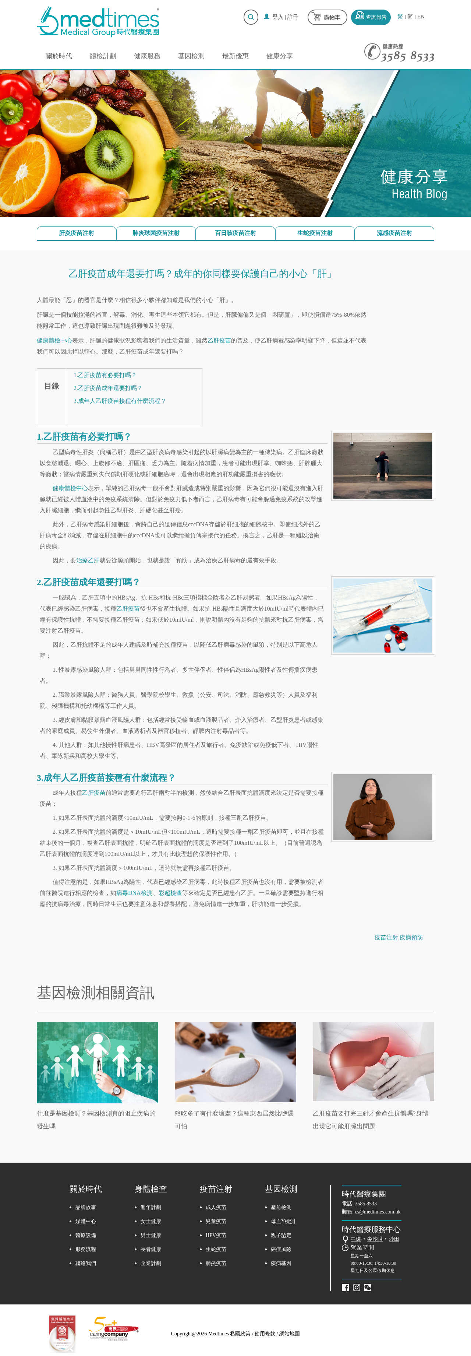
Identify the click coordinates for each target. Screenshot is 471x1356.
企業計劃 (151, 1263)
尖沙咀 (375, 1239)
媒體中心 (85, 1221)
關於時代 (59, 56)
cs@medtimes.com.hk (378, 1212)
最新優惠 (235, 56)
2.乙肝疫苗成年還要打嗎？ (108, 388)
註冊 (292, 17)
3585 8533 (366, 1203)
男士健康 (151, 1235)
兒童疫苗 (216, 1221)
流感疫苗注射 (394, 233)
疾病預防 (411, 937)
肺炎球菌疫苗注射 (156, 233)
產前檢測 (281, 1207)
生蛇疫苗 (216, 1249)
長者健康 (151, 1249)
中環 (356, 1239)
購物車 (332, 17)
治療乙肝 (88, 560)
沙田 (394, 1239)
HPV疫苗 (216, 1235)
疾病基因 (281, 1263)
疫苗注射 (386, 937)
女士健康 (151, 1221)
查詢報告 (376, 17)
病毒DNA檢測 (134, 893)
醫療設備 (85, 1235)
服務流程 (85, 1249)
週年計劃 (151, 1207)
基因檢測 (191, 56)
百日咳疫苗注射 (235, 233)
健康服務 (147, 56)
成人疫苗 (216, 1207)
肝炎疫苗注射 (76, 233)
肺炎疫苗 (216, 1263)
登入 (277, 17)
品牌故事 (85, 1207)
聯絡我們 (85, 1263)
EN (421, 17)
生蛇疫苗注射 (315, 233)
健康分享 (279, 56)
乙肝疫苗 (219, 340)
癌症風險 (281, 1249)
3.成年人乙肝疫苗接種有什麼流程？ (120, 401)
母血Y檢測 (283, 1221)
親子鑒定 (281, 1235)
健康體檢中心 (54, 340)
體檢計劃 (103, 56)
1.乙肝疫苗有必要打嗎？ (105, 375)
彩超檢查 (170, 893)
